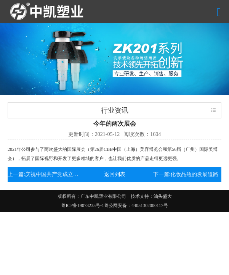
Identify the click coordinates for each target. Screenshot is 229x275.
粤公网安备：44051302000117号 (136, 205)
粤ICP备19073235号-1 (82, 205)
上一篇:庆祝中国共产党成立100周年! (43, 174)
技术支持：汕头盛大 (151, 196)
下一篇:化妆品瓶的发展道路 (186, 174)
